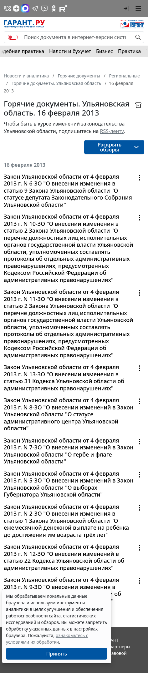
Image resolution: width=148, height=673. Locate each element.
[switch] (13, 37)
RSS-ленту (112, 131)
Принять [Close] (56, 653)
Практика (129, 51)
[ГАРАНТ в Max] (25, 8)
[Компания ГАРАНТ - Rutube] (63, 8)
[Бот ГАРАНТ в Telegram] (44, 8)
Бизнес (104, 51)
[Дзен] (16, 8)
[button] (126, 8)
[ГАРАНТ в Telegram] (35, 8)
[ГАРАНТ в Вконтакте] (7, 8)
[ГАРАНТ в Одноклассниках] (54, 8)
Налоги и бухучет (70, 51)
